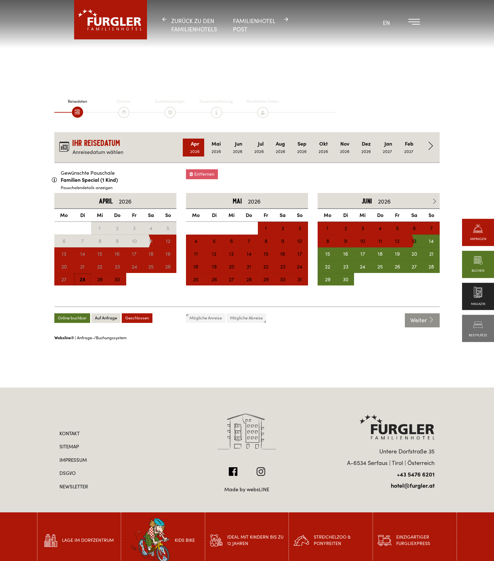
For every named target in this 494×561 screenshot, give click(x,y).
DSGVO (67, 473)
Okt (323, 147)
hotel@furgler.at (413, 485)
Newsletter (73, 487)
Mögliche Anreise (204, 317)
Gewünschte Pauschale (88, 173)
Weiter (422, 320)
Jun (237, 147)
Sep (301, 147)
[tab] (77, 112)
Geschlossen (137, 318)
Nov (344, 147)
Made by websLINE (246, 489)
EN (386, 23)
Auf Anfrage (106, 318)
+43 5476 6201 (416, 474)
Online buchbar (72, 318)
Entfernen (201, 174)
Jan (387, 147)
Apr (194, 147)
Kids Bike (185, 540)
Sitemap (69, 447)
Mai (216, 147)
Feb (408, 147)
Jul (259, 147)
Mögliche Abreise (248, 319)
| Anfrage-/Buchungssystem (90, 338)
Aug (280, 147)
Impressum (73, 460)
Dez (366, 147)
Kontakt (69, 433)
